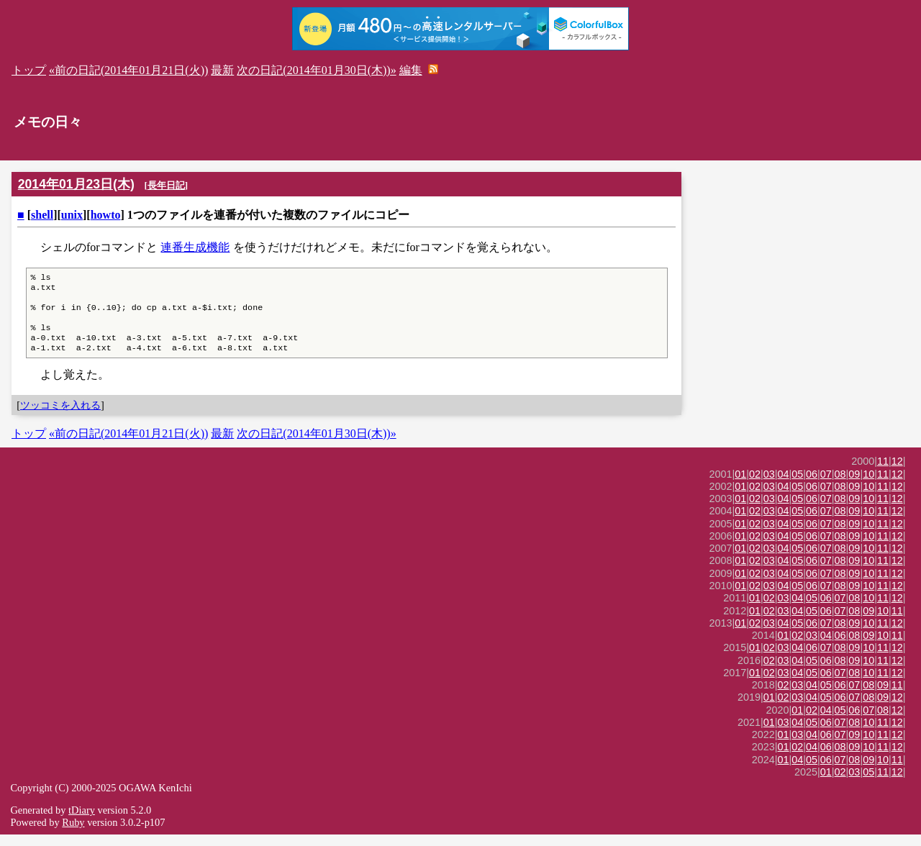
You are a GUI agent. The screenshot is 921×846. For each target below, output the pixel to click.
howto (106, 215)
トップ (29, 70)
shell (42, 215)
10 (868, 485)
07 (826, 485)
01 (740, 485)
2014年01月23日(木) (76, 184)
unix (72, 215)
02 (755, 485)
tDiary (81, 821)
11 (883, 472)
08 (840, 485)
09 (854, 485)
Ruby (73, 834)
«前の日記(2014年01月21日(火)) (128, 70)
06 (811, 485)
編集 (410, 70)
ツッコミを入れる (60, 416)
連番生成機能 (195, 247)
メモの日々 (48, 121)
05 (797, 485)
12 (897, 472)
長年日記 (166, 185)
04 (783, 485)
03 (769, 485)
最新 (222, 70)
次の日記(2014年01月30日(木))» (316, 70)
